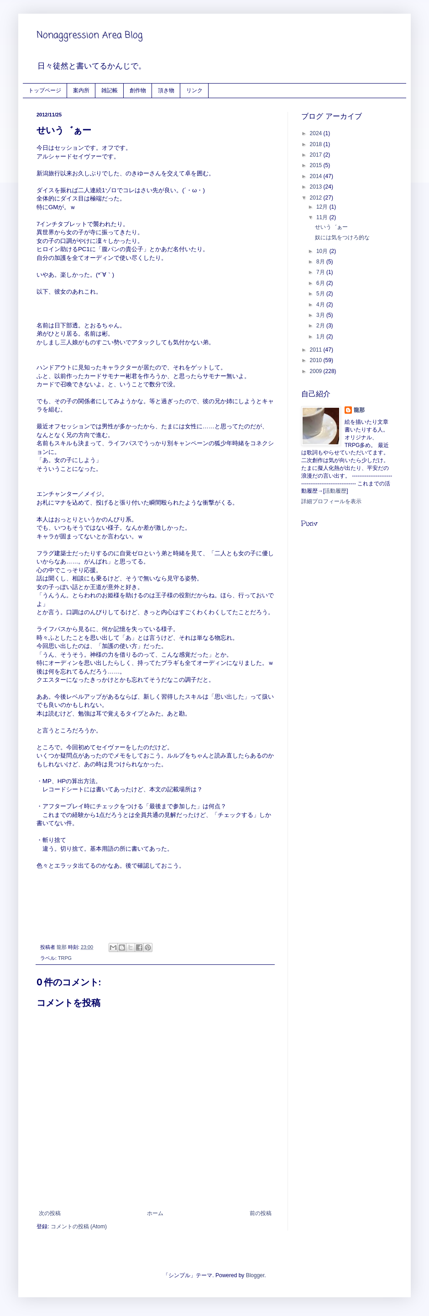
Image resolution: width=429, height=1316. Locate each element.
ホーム (155, 1213)
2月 (321, 325)
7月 (321, 272)
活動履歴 (335, 491)
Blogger (255, 1275)
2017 (317, 155)
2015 (317, 165)
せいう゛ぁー (331, 227)
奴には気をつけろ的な (342, 237)
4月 (321, 304)
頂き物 (166, 90)
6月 (321, 283)
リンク (194, 90)
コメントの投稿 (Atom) (79, 1226)
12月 (323, 207)
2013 (317, 187)
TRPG (65, 958)
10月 (323, 251)
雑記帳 (109, 90)
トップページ (44, 90)
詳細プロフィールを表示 (331, 501)
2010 (317, 360)
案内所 (81, 90)
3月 (321, 315)
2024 (317, 133)
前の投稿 (261, 1213)
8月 (321, 261)
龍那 (359, 410)
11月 (323, 217)
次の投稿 (50, 1213)
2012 (317, 198)
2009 (317, 371)
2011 (317, 350)
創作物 (138, 90)
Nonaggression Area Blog (90, 35)
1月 (321, 336)
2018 (317, 144)
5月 (321, 293)
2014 (317, 176)
